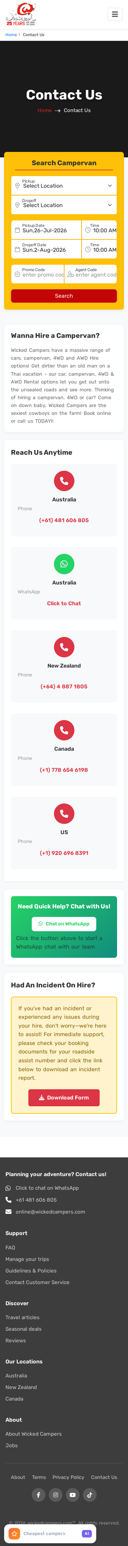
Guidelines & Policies (31, 1271)
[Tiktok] (90, 1495)
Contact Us (104, 1477)
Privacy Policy (68, 1477)
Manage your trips (27, 1259)
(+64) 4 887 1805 (64, 686)
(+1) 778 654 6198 (64, 770)
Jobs (11, 1445)
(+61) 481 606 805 (64, 520)
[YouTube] (73, 1495)
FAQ (10, 1248)
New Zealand (21, 1387)
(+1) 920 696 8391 (64, 853)
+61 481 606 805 (36, 1200)
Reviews (15, 1341)
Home (11, 34)
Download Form (64, 1097)
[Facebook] (38, 1495)
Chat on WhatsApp (64, 924)
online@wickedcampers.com (50, 1212)
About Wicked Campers (33, 1434)
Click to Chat (64, 603)
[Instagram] (55, 1495)
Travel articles (22, 1317)
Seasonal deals (23, 1329)
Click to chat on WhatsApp (47, 1188)
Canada (14, 1399)
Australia (16, 1376)
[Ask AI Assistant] (50, 1533)
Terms (39, 1477)
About (18, 1477)
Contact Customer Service (37, 1282)
